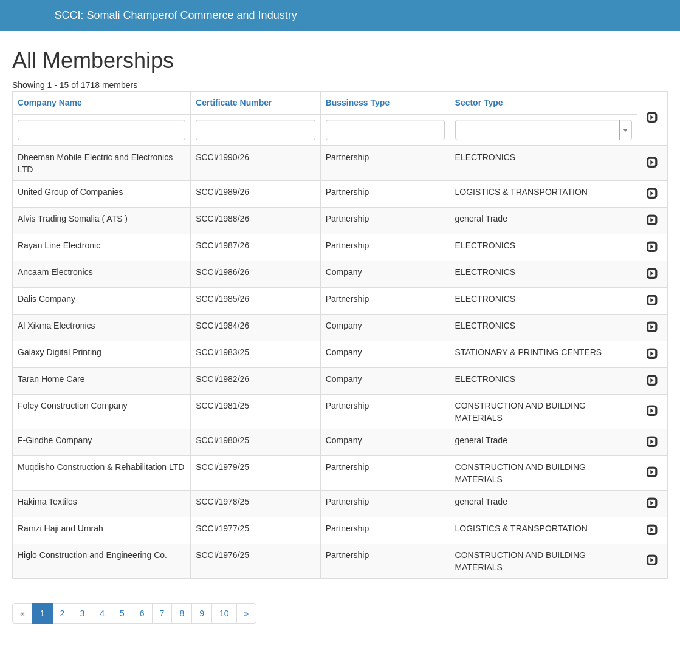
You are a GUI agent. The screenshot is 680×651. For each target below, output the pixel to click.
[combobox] (543, 130)
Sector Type (479, 102)
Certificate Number (234, 102)
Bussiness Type (358, 102)
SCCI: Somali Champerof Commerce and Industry (176, 15)
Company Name (50, 102)
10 (224, 613)
